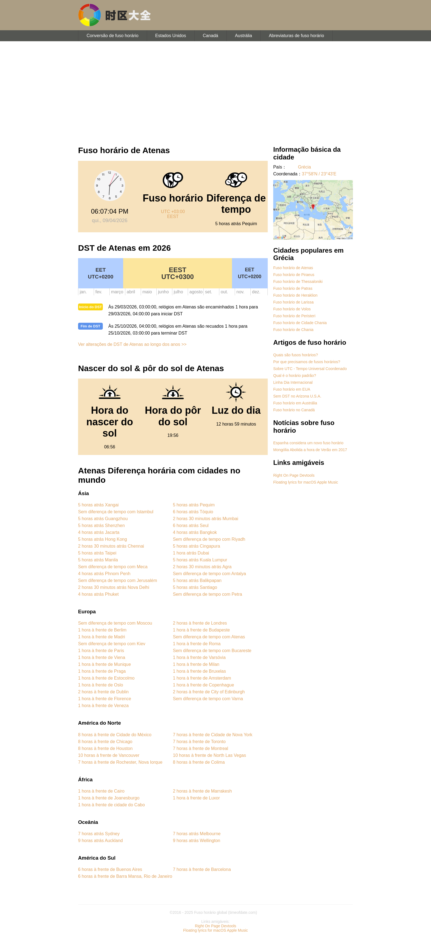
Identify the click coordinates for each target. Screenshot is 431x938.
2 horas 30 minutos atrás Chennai (111, 546)
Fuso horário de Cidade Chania (300, 323)
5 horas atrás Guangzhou (103, 518)
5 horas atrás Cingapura (196, 546)
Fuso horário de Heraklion (295, 295)
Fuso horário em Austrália (295, 403)
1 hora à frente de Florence (104, 698)
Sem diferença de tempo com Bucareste (212, 650)
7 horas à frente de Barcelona (202, 869)
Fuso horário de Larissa (293, 302)
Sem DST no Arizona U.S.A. (297, 396)
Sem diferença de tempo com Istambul (115, 511)
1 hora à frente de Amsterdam (202, 678)
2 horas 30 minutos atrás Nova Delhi (113, 587)
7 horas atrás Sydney (99, 833)
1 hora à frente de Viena (101, 657)
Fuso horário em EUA (291, 389)
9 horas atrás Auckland (100, 840)
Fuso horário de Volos (292, 309)
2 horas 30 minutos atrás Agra (202, 566)
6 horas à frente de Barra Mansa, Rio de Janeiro (125, 876)
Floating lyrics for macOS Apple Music (305, 482)
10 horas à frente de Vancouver (108, 755)
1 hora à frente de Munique (104, 664)
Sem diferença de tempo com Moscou (115, 623)
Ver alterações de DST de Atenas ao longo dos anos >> (132, 344)
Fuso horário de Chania (293, 329)
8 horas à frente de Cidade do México (114, 734)
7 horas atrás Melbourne (196, 833)
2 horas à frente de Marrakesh (202, 791)
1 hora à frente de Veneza (103, 705)
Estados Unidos (170, 35)
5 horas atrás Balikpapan (197, 580)
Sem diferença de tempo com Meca (113, 566)
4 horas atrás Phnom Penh (104, 573)
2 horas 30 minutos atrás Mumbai (205, 518)
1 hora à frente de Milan (196, 664)
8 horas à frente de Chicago (105, 741)
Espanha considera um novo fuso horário (308, 443)
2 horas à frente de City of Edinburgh (209, 691)
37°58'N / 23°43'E (319, 174)
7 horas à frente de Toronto (199, 741)
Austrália (243, 35)
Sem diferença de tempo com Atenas (209, 636)
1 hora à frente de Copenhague (203, 685)
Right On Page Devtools (293, 475)
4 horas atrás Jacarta (98, 532)
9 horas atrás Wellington (196, 840)
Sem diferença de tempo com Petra (207, 594)
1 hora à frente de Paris (101, 650)
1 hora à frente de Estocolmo (106, 678)
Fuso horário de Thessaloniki (298, 281)
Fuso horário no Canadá (294, 410)
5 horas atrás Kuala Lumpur (200, 560)
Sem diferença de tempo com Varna (208, 698)
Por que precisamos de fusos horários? (306, 362)
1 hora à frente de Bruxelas (199, 671)
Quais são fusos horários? (295, 355)
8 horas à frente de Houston (105, 748)
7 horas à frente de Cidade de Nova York (212, 734)
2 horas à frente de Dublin (103, 691)
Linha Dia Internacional (293, 382)
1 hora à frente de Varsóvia (199, 657)
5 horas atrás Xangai (98, 505)
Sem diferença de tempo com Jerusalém (117, 580)
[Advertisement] (215, 90)
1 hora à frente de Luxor (196, 798)
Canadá (210, 35)
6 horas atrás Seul (191, 525)
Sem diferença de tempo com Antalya (209, 573)
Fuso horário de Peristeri (294, 316)
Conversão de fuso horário (113, 35)
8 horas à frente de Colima (199, 762)
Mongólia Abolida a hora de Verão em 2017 (310, 450)
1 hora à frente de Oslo (100, 685)
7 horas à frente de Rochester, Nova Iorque (120, 762)
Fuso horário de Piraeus (293, 274)
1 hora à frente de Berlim (102, 630)
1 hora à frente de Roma (196, 643)
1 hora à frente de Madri (101, 636)
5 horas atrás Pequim (194, 505)
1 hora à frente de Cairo (101, 791)
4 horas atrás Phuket (98, 594)
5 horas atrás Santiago (195, 587)
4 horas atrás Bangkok (195, 532)
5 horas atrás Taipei (97, 553)
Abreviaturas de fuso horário (296, 35)
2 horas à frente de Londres (200, 623)
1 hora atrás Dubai (191, 553)
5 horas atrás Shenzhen (101, 525)
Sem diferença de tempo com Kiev (111, 643)
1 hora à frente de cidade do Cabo (111, 804)
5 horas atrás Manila (98, 560)
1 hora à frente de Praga (102, 671)
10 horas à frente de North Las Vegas (209, 755)
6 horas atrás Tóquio (193, 511)
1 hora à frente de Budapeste (201, 630)
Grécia (304, 167)
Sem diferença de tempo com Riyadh (209, 539)
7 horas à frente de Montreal (200, 748)
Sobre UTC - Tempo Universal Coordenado (310, 368)
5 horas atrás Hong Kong (102, 539)
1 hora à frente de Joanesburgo (108, 798)
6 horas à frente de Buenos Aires (110, 869)
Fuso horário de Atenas (293, 268)
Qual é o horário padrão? (294, 375)
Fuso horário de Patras (292, 288)
